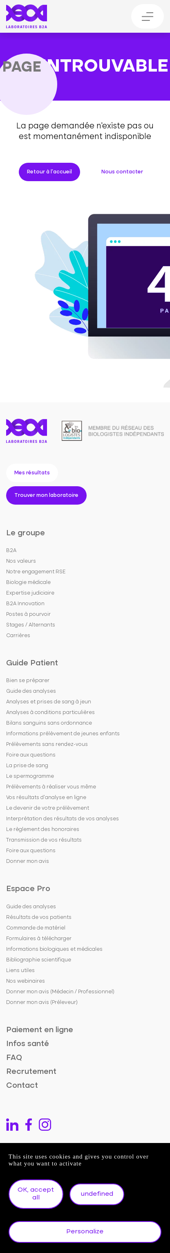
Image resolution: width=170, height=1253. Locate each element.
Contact (22, 1085)
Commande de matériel (35, 928)
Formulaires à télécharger (39, 938)
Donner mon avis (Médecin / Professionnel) (60, 992)
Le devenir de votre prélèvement (47, 808)
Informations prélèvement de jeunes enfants (63, 734)
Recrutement (31, 1072)
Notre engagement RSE (36, 572)
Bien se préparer (27, 680)
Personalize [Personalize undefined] (84, 1231)
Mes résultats (32, 473)
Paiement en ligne (39, 1030)
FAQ (14, 1058)
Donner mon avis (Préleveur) (42, 1002)
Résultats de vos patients (39, 917)
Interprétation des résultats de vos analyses (62, 819)
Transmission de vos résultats (44, 840)
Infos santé (27, 1044)
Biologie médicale (28, 582)
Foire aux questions (31, 755)
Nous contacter (122, 172)
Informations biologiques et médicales (54, 949)
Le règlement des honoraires (42, 829)
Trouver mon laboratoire (46, 495)
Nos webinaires (25, 981)
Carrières (18, 635)
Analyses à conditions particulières (50, 712)
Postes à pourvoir (28, 614)
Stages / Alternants (30, 625)
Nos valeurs (21, 561)
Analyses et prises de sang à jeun (48, 702)
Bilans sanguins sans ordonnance (49, 723)
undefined (97, 1194)
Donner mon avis (27, 861)
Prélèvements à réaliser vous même (51, 787)
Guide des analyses (31, 691)
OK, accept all (36, 1194)
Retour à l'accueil (49, 172)
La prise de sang (27, 765)
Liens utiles (20, 970)
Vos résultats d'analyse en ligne (46, 797)
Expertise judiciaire (30, 593)
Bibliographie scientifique (38, 960)
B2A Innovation (25, 603)
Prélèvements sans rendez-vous (47, 744)
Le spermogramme (30, 776)
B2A (11, 550)
